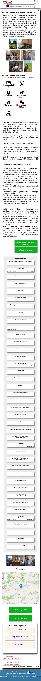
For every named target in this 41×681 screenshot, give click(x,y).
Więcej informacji (26, 250)
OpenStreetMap (34, 603)
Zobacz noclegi (20, 618)
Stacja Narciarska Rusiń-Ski (20, 637)
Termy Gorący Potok (19, 644)
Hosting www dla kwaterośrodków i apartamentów (11, 663)
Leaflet (26, 603)
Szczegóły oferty (20, 610)
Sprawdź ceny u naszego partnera (26, 243)
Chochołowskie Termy (19, 629)
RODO (39, 676)
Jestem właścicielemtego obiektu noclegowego (11, 657)
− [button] (5, 578)
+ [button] (5, 575)
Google (31, 672)
